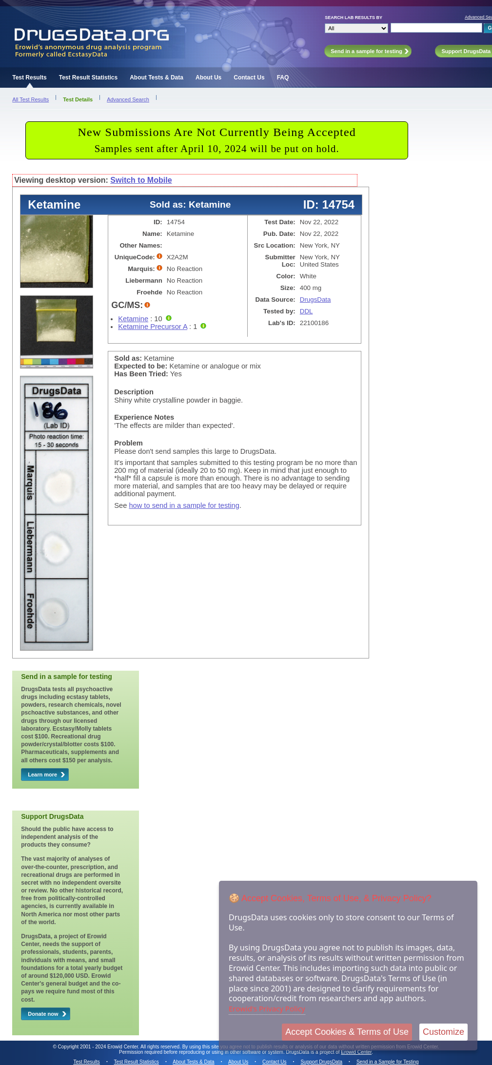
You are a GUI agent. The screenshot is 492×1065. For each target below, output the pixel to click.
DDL (306, 311)
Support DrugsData (321, 1062)
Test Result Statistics (88, 77)
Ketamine (133, 319)
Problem (128, 443)
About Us (208, 77)
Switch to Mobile (141, 180)
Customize (443, 1032)
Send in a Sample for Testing (387, 1062)
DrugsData (315, 299)
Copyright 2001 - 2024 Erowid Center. (98, 1046)
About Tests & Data (156, 77)
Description (134, 392)
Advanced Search (128, 99)
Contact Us (249, 77)
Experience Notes (144, 417)
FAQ (283, 77)
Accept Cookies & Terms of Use (347, 1032)
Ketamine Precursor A (152, 326)
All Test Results (30, 99)
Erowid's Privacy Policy (267, 1008)
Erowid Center (356, 1052)
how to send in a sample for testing (184, 505)
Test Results (29, 77)
